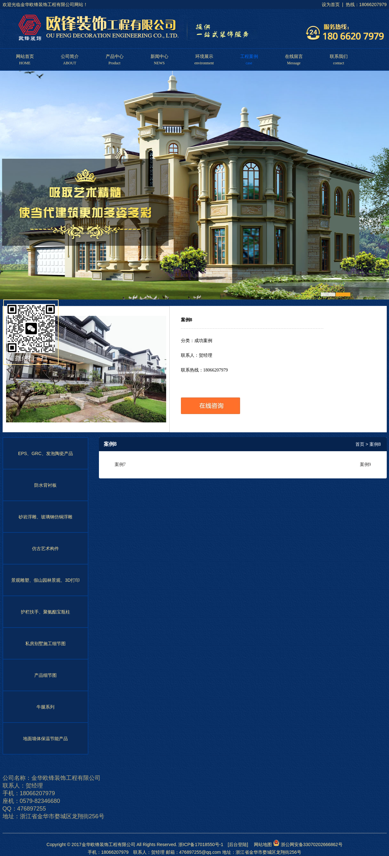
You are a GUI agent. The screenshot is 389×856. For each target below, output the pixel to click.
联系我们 (339, 57)
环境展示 (204, 57)
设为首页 (331, 4)
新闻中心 (159, 57)
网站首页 (25, 57)
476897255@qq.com (200, 852)
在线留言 (294, 57)
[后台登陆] (238, 844)
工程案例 (249, 57)
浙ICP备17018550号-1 (200, 844)
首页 (359, 444)
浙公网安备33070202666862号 (308, 844)
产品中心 (115, 57)
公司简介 (70, 57)
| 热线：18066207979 (364, 4)
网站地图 (260, 844)
